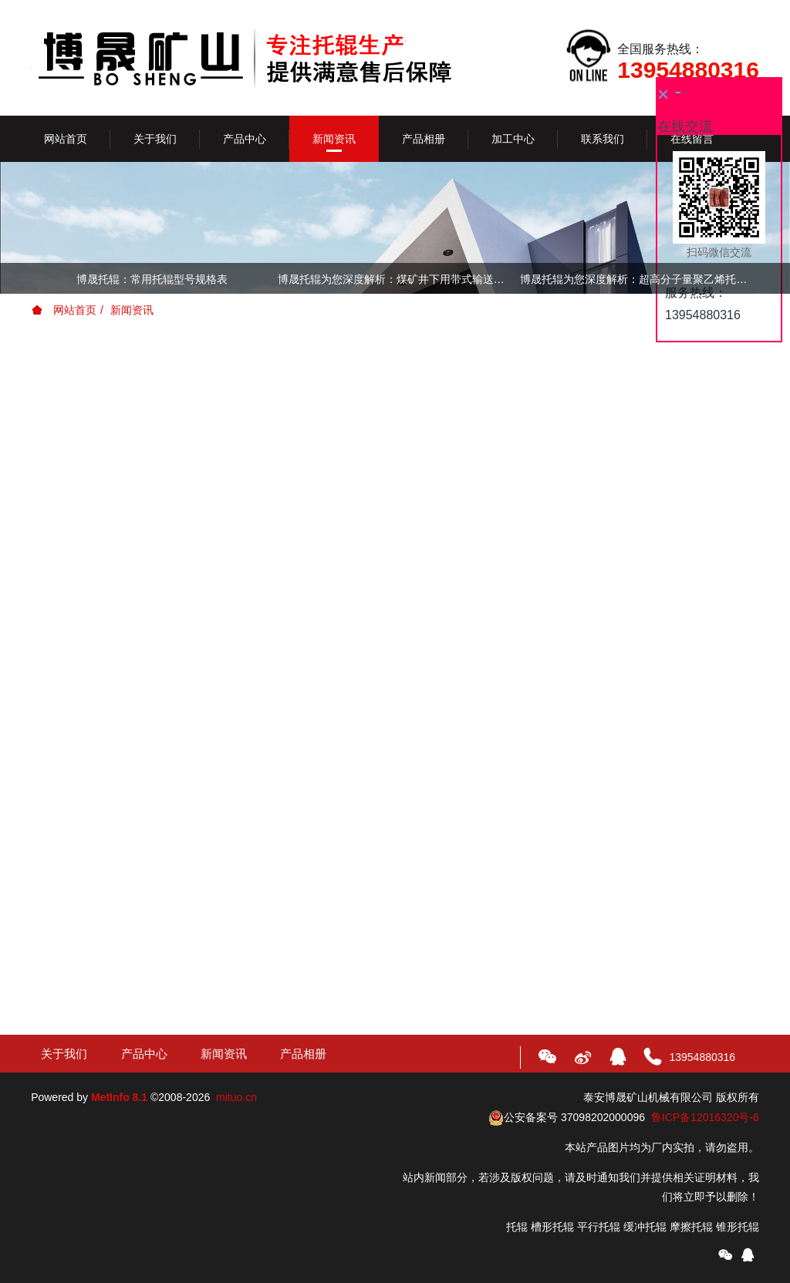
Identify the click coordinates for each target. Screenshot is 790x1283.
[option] (395, 281)
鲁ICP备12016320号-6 (705, 1117)
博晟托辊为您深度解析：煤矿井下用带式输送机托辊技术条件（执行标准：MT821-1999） (395, 279)
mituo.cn (236, 1097)
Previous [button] (38, 278)
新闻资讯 (132, 310)
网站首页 (65, 139)
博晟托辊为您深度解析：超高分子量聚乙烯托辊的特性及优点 (637, 279)
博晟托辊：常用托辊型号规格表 (152, 279)
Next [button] (751, 278)
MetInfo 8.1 (119, 1097)
